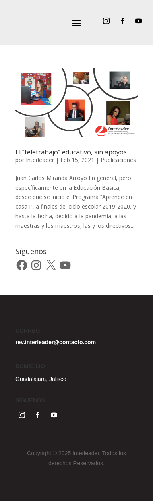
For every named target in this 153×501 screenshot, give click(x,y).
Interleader (40, 160)
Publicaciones (118, 160)
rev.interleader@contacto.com (55, 342)
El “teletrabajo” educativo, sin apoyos (71, 152)
